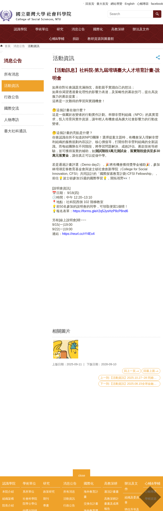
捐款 (76, 38)
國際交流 (11, 108)
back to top (150, 497)
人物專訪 (11, 120)
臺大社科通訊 (15, 131)
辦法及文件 (141, 29)
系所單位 (28, 491)
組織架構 (8, 498)
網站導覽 (116, 3)
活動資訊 (33, 46)
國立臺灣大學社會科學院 (35, 15)
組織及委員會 (132, 500)
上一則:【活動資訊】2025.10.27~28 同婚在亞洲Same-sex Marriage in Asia (130, 377)
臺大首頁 (102, 3)
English (129, 3)
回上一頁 (130, 371)
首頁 (8, 46)
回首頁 (89, 3)
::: (1, 51)
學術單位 (41, 29)
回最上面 (149, 371)
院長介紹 (8, 505)
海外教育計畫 (91, 494)
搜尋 (157, 14)
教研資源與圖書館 (100, 38)
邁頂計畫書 (111, 491)
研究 (60, 29)
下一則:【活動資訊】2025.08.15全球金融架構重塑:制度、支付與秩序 (130, 383)
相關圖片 (61, 331)
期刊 (46, 498)
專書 (46, 505)
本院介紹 (8, 491)
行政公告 (11, 97)
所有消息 (11, 74)
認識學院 (20, 29)
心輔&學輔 (57, 38)
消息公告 (78, 29)
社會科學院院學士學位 (30, 501)
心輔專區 (143, 3)
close (81, 475)
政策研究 (49, 491)
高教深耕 (117, 29)
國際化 (98, 29)
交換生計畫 (91, 503)
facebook (157, 3)
